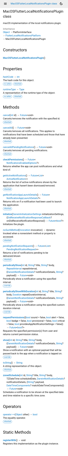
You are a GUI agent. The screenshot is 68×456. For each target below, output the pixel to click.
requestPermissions (13, 317)
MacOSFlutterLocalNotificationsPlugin (23, 58)
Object (6, 32)
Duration (17, 294)
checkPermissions (13, 159)
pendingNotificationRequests (18, 246)
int (18, 76)
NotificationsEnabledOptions (22, 163)
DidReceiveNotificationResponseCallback (29, 217)
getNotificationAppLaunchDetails (20, 194)
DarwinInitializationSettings (27, 214)
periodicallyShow (12, 265)
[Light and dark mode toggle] (61, 3)
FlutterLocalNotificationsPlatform (23, 35)
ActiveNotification (16, 179)
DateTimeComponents (18, 385)
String (31, 265)
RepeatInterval (14, 268)
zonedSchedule (11, 375)
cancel (6, 115)
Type (21, 89)
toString (7, 362)
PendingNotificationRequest (21, 249)
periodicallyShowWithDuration (19, 291)
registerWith (9, 440)
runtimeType (9, 89)
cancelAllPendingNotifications (18, 147)
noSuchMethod (11, 230)
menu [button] (5, 3)
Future (23, 115)
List (41, 175)
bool (59, 220)
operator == (9, 414)
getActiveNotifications (14, 175)
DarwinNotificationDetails (20, 272)
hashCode (8, 76)
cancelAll (7, 127)
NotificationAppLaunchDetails (22, 198)
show (6, 340)
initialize (7, 214)
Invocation (24, 230)
